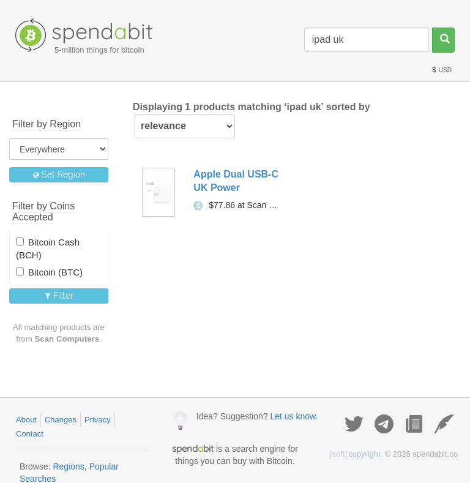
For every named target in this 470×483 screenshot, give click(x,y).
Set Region (59, 174)
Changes (60, 419)
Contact (29, 433)
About (26, 419)
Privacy (97, 419)
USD (441, 70)
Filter (59, 296)
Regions (68, 466)
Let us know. (294, 416)
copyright (355, 454)
